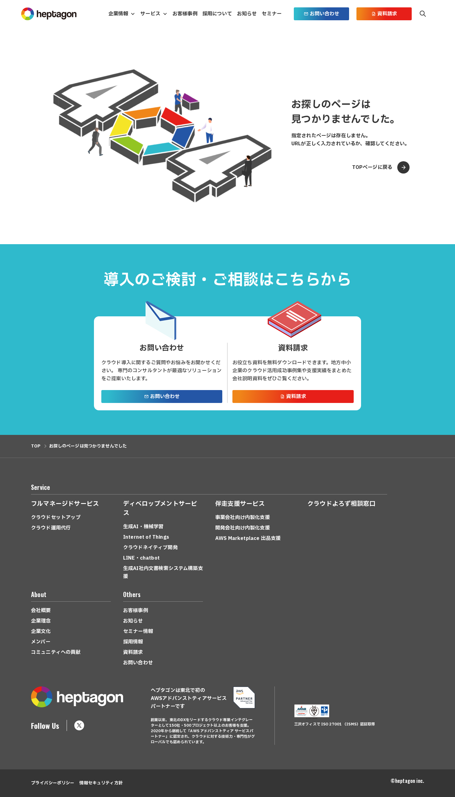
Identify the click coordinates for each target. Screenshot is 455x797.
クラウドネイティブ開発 (150, 547)
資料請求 (384, 14)
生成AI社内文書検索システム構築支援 (163, 572)
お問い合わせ (322, 14)
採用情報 (133, 642)
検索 (422, 13)
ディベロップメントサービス (160, 508)
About (38, 594)
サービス (150, 14)
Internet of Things (146, 537)
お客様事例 (185, 14)
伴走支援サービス (240, 504)
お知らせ (247, 14)
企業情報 (118, 14)
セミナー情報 (138, 631)
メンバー (41, 642)
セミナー (272, 14)
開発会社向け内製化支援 (242, 528)
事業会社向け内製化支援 (242, 517)
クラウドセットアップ (56, 517)
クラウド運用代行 (51, 528)
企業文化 (41, 631)
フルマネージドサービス (65, 504)
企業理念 (41, 621)
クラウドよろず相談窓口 (341, 504)
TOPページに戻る (381, 167)
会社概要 (41, 610)
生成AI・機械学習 (143, 526)
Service (40, 487)
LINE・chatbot (141, 558)
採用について (217, 14)
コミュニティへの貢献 (56, 652)
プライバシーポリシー (52, 783)
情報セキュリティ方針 (100, 783)
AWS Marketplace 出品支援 (248, 538)
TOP (36, 446)
